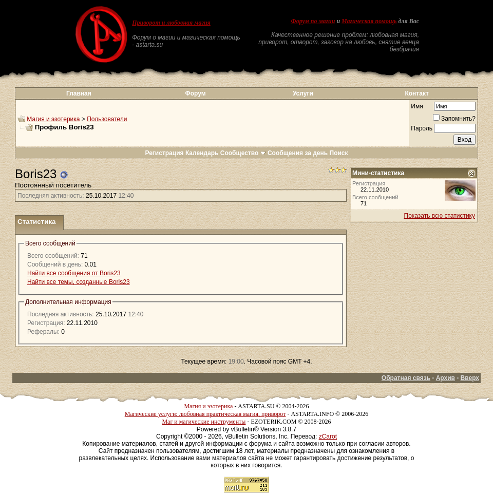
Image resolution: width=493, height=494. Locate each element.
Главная (78, 93)
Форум (195, 93)
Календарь (202, 153)
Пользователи (107, 119)
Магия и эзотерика (53, 119)
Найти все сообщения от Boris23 (74, 273)
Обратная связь (406, 378)
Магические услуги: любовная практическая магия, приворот (205, 413)
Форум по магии (313, 21)
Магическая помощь (369, 21)
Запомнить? (454, 118)
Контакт (416, 93)
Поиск (339, 153)
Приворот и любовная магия (171, 22)
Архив (445, 378)
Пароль (421, 128)
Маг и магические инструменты (203, 421)
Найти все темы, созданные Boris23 (78, 282)
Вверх (470, 378)
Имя (417, 106)
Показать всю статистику (439, 215)
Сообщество (243, 153)
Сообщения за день (298, 153)
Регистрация (164, 153)
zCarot (328, 436)
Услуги (303, 93)
